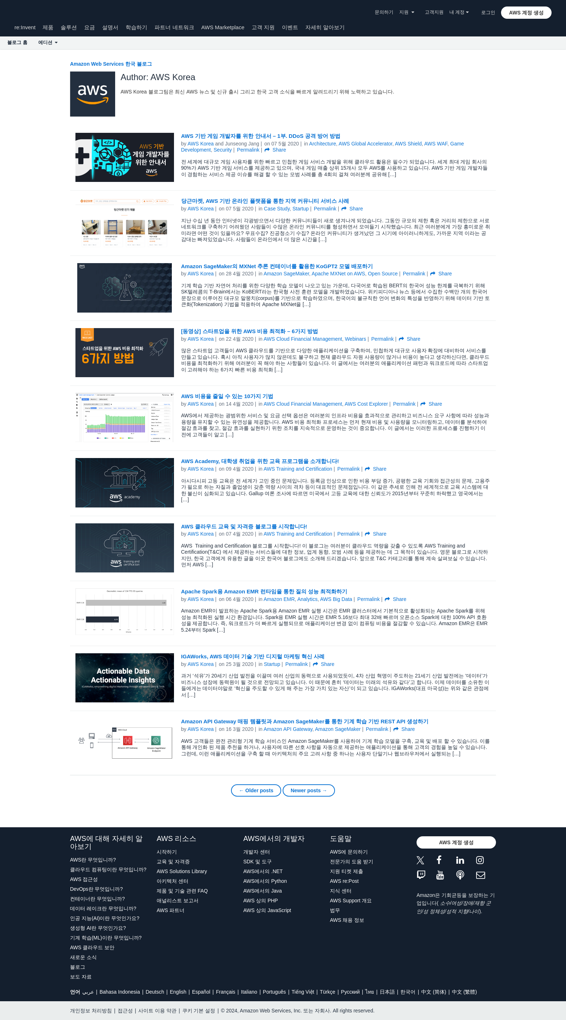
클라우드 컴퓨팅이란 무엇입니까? (108, 869)
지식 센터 (341, 891)
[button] (526, 12)
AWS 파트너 (170, 910)
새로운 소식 (83, 957)
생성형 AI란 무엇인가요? (98, 928)
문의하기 (384, 12)
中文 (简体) (433, 992)
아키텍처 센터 (172, 881)
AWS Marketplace (222, 27)
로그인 (488, 12)
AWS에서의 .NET (263, 871)
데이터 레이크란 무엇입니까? (103, 908)
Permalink (248, 150)
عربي (88, 992)
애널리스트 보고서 (178, 900)
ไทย (369, 992)
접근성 (125, 1011)
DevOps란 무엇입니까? (96, 889)
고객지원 (434, 12)
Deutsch (154, 992)
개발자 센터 (256, 852)
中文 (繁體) (464, 992)
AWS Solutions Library (182, 871)
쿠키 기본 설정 (198, 1011)
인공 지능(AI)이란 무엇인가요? (104, 918)
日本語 (387, 992)
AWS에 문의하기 (349, 852)
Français (225, 992)
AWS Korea (200, 144)
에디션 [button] (47, 42)
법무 (335, 910)
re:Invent (24, 27)
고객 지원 (263, 27)
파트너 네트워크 (174, 27)
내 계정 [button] (459, 12)
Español (201, 992)
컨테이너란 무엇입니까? (97, 899)
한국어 (407, 992)
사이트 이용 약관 (157, 1011)
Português (274, 992)
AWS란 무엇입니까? (93, 860)
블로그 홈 (17, 42)
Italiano (249, 992)
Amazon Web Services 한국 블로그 (111, 64)
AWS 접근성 (84, 879)
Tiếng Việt (303, 992)
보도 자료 (81, 977)
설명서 (110, 27)
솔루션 (69, 27)
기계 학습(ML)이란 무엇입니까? (106, 938)
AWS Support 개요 (351, 900)
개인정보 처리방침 (91, 1011)
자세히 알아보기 (325, 27)
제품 (48, 27)
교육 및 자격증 (173, 861)
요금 (89, 27)
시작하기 (167, 852)
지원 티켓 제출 (346, 871)
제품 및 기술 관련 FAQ (182, 891)
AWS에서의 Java (262, 891)
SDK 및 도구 (257, 861)
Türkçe (327, 992)
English (178, 992)
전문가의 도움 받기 (351, 861)
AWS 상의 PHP (260, 900)
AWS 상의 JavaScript (267, 910)
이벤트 (290, 27)
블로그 (77, 967)
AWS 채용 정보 (347, 920)
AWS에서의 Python (265, 881)
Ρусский (350, 992)
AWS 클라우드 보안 (92, 947)
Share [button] (275, 150)
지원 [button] (406, 12)
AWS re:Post (344, 881)
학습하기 (136, 27)
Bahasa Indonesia (120, 992)
